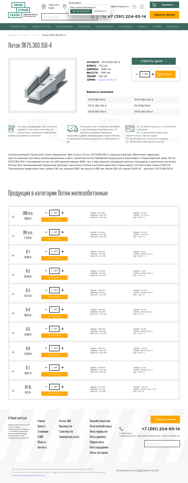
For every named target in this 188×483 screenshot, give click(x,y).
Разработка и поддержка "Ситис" (138, 471)
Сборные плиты (97, 442)
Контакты (172, 26)
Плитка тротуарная (99, 453)
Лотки (35, 35)
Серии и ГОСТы (41, 26)
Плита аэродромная (99, 447)
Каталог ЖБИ (18, 26)
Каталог (24, 35)
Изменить (100, 11)
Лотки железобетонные (101, 426)
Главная (12, 35)
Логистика (84, 26)
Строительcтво (66, 431)
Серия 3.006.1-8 (107, 80)
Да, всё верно (81, 11)
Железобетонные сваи (100, 421)
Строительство (104, 26)
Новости (142, 26)
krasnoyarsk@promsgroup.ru (114, 6)
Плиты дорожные (98, 437)
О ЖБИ (157, 26)
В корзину (54, 219)
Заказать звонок (164, 15)
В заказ (167, 74)
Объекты (42, 442)
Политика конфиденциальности (28, 475)
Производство (64, 26)
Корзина (167, 5)
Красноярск (75, 3)
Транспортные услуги (69, 437)
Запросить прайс (53, 6)
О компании (125, 26)
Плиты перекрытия (98, 431)
